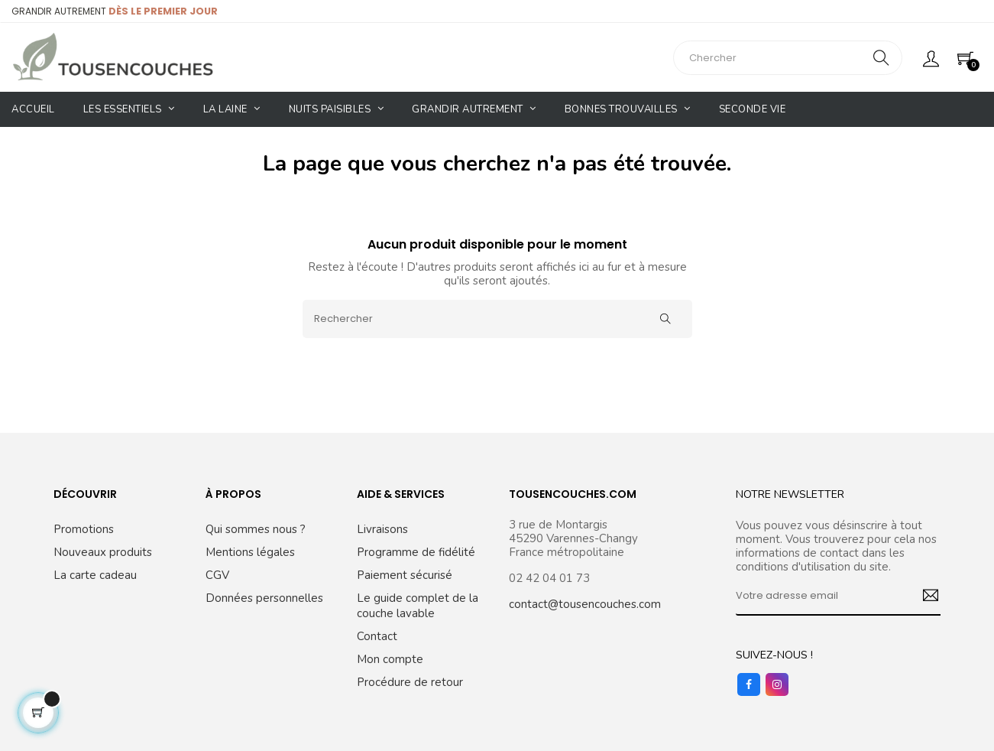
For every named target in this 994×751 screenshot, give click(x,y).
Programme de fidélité (416, 552)
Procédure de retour (410, 682)
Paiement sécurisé (404, 575)
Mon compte (390, 659)
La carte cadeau (95, 575)
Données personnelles (264, 598)
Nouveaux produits (102, 552)
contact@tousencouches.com (585, 604)
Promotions (83, 529)
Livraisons (382, 529)
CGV (217, 575)
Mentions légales (250, 552)
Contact (377, 636)
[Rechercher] (497, 319)
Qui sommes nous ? (256, 529)
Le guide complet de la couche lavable (417, 605)
